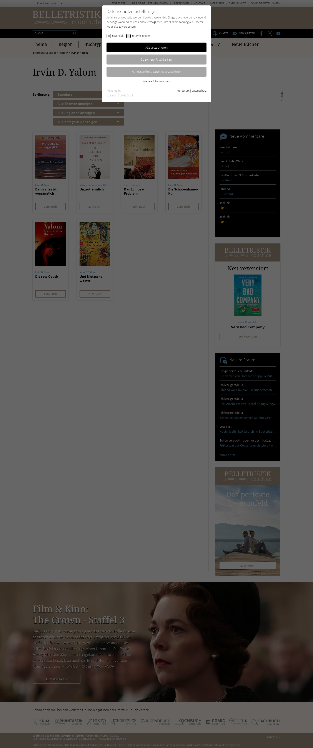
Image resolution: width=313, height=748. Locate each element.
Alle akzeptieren (156, 47)
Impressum (183, 91)
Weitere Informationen (156, 81)
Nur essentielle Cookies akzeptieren (157, 71)
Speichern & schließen (156, 59)
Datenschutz (198, 91)
